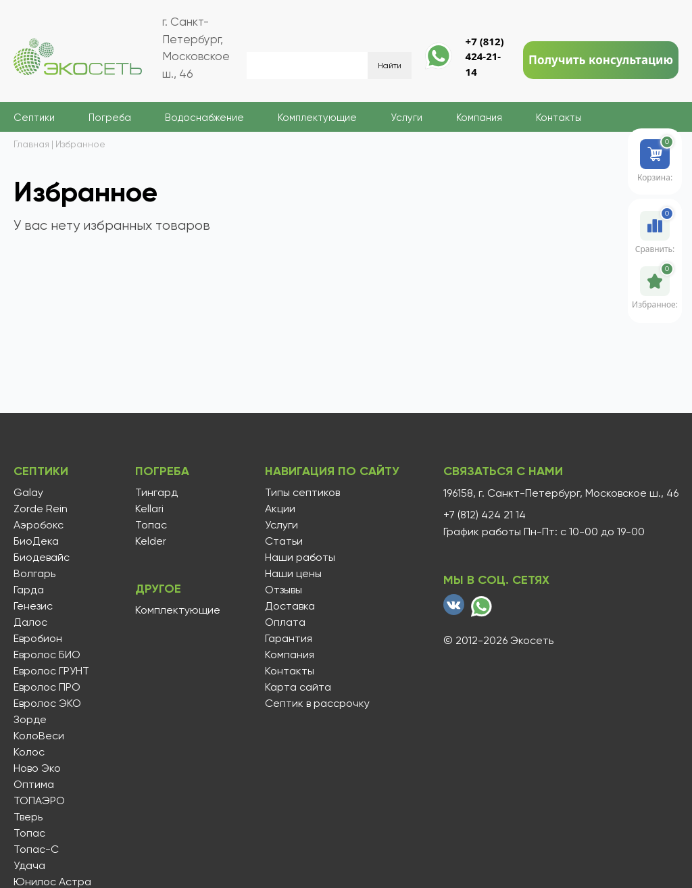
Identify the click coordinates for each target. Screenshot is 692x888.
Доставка (290, 606)
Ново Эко (37, 768)
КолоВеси (39, 736)
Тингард (156, 492)
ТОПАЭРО (39, 800)
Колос (29, 752)
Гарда (29, 590)
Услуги (406, 118)
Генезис (33, 606)
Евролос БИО (47, 654)
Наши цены (293, 573)
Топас (29, 833)
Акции (280, 508)
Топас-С (36, 849)
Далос (30, 622)
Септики (34, 118)
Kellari (149, 508)
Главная (31, 144)
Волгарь (34, 573)
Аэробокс (39, 525)
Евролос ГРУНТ (51, 671)
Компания (479, 118)
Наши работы (300, 557)
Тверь (28, 817)
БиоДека (36, 541)
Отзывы (283, 590)
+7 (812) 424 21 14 (484, 515)
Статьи (284, 541)
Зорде (30, 719)
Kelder (150, 541)
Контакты (559, 118)
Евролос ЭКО (47, 703)
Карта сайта (298, 687)
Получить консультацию (600, 60)
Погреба (110, 118)
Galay (28, 492)
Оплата (285, 622)
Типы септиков (302, 492)
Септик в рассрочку (317, 703)
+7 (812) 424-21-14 (485, 56)
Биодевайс (42, 557)
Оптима (34, 784)
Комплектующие (317, 118)
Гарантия (288, 638)
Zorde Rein (41, 508)
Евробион (38, 638)
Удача (29, 865)
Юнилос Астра (52, 882)
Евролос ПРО (47, 687)
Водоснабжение (204, 118)
